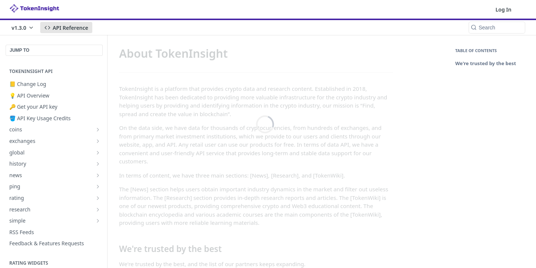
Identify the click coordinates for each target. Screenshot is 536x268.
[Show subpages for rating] (98, 198)
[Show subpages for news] (98, 175)
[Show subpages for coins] (98, 130)
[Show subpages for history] (98, 164)
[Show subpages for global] (98, 153)
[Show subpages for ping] (98, 186)
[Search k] (497, 27)
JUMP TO (19, 50)
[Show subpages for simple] (98, 221)
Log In (503, 9)
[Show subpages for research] (98, 210)
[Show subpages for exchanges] (98, 141)
